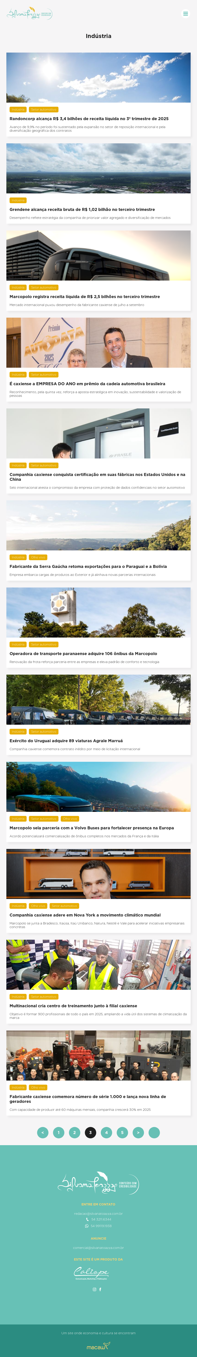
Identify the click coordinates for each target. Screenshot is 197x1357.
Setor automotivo (43, 109)
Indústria (18, 109)
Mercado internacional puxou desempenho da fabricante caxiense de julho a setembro (77, 305)
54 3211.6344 (98, 1219)
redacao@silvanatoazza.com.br (98, 1213)
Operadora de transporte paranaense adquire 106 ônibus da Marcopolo (83, 653)
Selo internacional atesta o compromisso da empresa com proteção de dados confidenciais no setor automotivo (97, 487)
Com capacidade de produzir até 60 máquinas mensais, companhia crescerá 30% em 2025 (80, 1109)
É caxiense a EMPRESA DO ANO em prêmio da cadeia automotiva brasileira (87, 383)
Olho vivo (38, 557)
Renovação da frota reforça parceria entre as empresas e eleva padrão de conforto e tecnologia (84, 662)
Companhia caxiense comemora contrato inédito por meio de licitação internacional (75, 749)
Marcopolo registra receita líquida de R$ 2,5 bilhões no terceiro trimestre (85, 296)
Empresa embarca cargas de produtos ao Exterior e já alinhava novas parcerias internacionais (83, 575)
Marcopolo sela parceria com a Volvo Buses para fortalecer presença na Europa (92, 827)
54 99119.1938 (98, 1226)
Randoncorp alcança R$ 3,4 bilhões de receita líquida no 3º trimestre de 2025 (89, 118)
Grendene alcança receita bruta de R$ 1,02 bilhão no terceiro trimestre (82, 209)
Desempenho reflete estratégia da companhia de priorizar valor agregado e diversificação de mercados (90, 218)
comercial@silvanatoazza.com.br (98, 1248)
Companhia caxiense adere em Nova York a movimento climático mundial (85, 915)
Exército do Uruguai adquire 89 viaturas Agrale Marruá (66, 740)
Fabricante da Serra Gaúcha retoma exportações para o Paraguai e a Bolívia (88, 566)
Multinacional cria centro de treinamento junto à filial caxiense (73, 1005)
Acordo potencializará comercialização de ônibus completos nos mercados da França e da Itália (84, 836)
